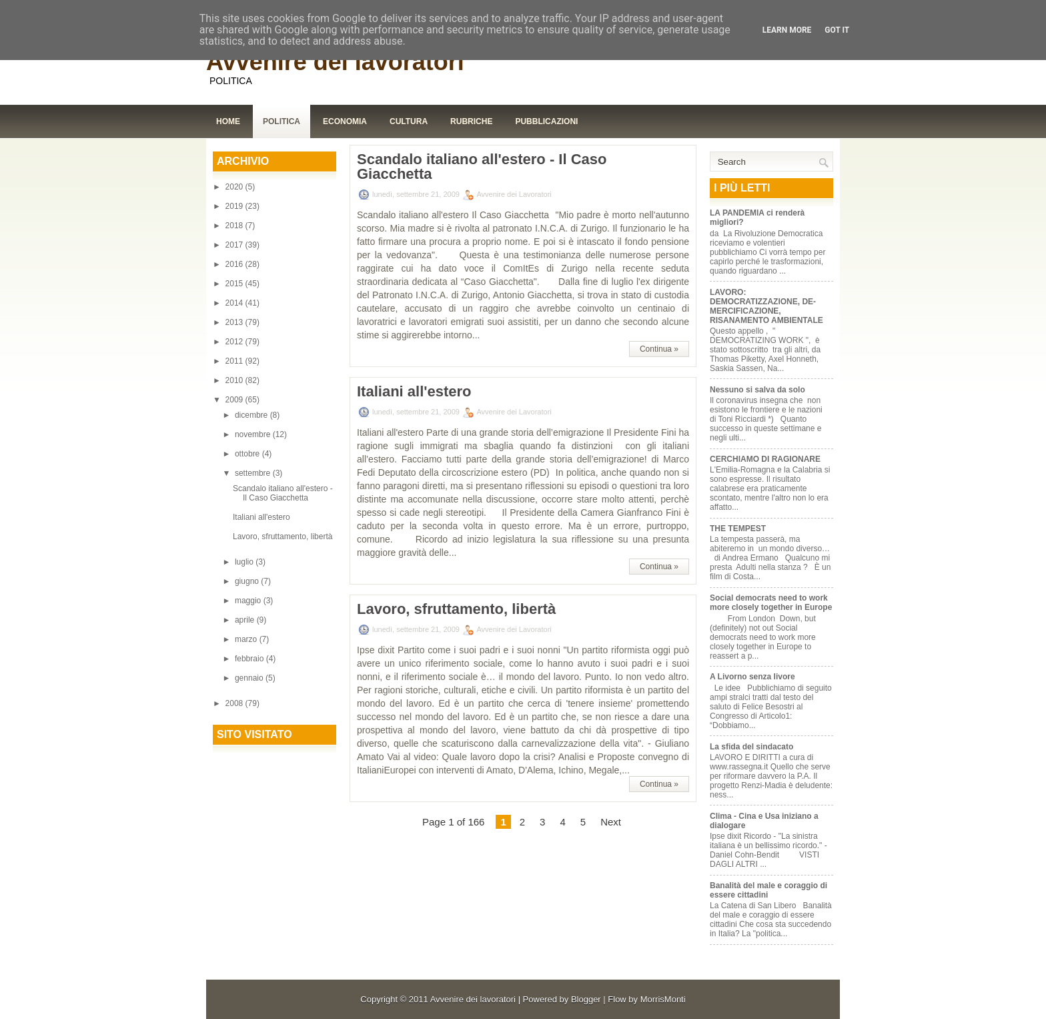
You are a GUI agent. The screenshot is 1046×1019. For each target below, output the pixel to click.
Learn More (787, 30)
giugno (248, 581)
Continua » (659, 349)
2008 (235, 703)
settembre (254, 473)
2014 (235, 303)
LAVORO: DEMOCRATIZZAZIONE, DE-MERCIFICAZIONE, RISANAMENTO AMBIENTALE (766, 306)
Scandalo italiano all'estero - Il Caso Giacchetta (283, 493)
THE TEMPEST (738, 528)
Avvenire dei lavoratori (335, 61)
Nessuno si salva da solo (757, 389)
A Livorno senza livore (752, 676)
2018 (235, 225)
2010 (235, 380)
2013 (235, 322)
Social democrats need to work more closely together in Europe (771, 602)
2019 (235, 206)
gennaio (250, 678)
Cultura (409, 121)
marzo (247, 639)
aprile (246, 620)
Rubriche (471, 121)
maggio (249, 600)
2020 (235, 187)
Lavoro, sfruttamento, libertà (282, 536)
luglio (245, 562)
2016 (235, 264)
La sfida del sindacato (751, 746)
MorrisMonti (663, 999)
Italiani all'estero (261, 517)
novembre (254, 434)
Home (228, 121)
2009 (235, 399)
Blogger (586, 999)
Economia (345, 121)
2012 (235, 341)
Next (610, 821)
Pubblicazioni (546, 121)
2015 (235, 283)
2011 (235, 361)
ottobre (248, 453)
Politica (281, 121)
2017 (235, 245)
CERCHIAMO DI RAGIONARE (765, 459)
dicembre (252, 415)
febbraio (250, 658)
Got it (837, 30)
